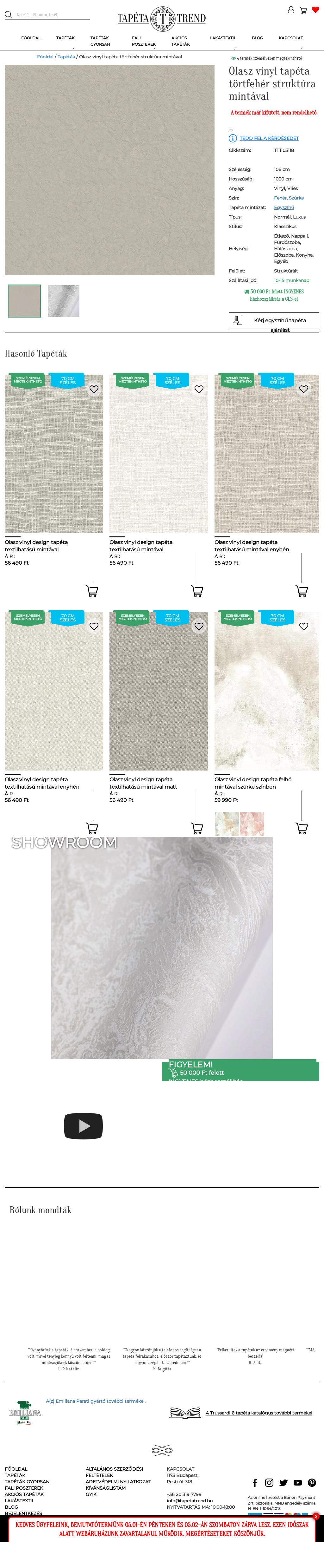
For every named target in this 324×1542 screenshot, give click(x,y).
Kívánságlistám (106, 1488)
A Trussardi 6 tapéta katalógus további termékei (259, 1413)
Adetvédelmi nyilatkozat (118, 1482)
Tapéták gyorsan (27, 1482)
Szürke (296, 198)
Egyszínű (284, 207)
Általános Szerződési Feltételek (114, 1472)
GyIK (91, 1494)
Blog (11, 1507)
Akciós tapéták (24, 1494)
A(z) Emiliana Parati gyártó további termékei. (96, 1401)
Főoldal (45, 57)
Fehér (280, 198)
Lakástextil (19, 1501)
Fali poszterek (24, 1488)
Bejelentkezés (23, 1513)
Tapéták (66, 57)
